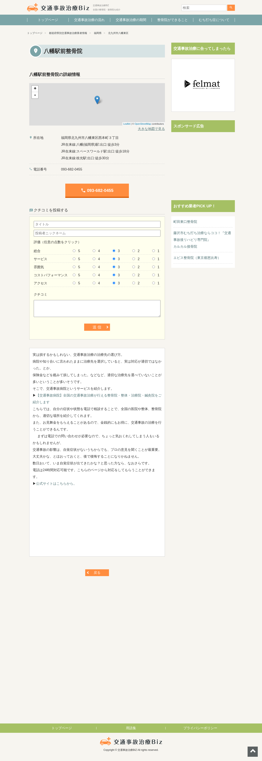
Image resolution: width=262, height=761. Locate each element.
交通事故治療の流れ (89, 20)
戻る (97, 572)
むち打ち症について (214, 20)
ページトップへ (253, 752)
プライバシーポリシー (200, 728)
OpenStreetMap (143, 124)
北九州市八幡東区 (118, 33)
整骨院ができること (172, 20)
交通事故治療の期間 (131, 20)
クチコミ (40, 294)
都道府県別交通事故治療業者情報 (68, 33)
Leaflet (126, 124)
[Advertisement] (97, 523)
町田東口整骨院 (185, 221)
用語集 (131, 728)
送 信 (97, 327)
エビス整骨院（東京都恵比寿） (197, 258)
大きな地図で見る (151, 129)
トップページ (48, 20)
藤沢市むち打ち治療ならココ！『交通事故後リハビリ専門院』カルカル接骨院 (202, 239)
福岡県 (98, 33)
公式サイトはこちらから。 (56, 483)
